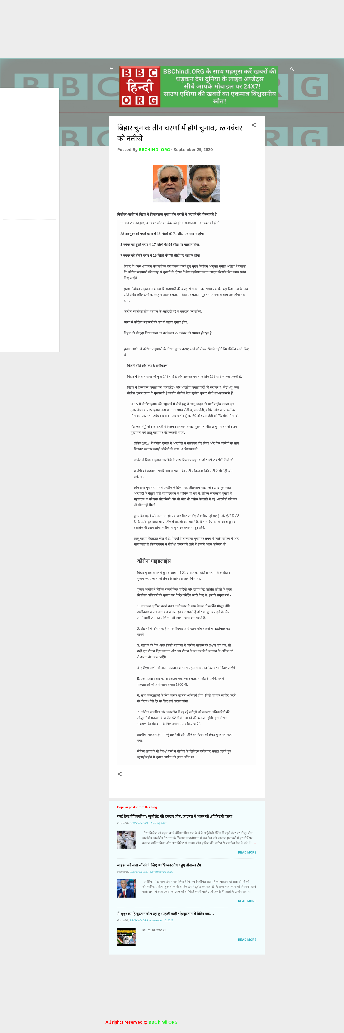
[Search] (292, 69)
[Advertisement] (125, 29)
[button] (253, 125)
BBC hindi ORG (162, 1022)
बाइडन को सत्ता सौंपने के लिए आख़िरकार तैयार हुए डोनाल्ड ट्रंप (159, 865)
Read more (247, 852)
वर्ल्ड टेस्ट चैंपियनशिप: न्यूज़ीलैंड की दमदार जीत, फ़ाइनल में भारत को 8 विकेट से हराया (174, 816)
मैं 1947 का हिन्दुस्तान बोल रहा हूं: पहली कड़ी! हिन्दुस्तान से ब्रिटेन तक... (165, 914)
